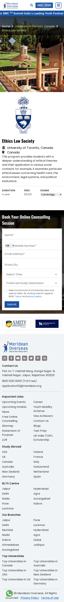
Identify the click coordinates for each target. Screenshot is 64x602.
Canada (7, 462)
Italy (36, 462)
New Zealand (10, 472)
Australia (8, 467)
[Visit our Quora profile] (44, 358)
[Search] (31, 5)
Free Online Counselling (9, 419)
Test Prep (40, 431)
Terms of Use (50, 598)
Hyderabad (40, 489)
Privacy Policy (29, 598)
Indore (37, 504)
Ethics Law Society (14, 30)
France (38, 457)
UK (4, 457)
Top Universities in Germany (45, 581)
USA (4, 452)
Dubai (37, 540)
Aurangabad (41, 499)
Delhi (5, 494)
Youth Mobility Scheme (42, 409)
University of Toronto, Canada (35, 26)
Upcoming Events (14, 402)
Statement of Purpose (11, 433)
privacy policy (34, 296)
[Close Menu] (58, 5)
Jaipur (6, 489)
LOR (4, 440)
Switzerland (41, 467)
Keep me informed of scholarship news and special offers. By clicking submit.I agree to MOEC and (31, 293)
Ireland (38, 452)
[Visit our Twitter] (31, 358)
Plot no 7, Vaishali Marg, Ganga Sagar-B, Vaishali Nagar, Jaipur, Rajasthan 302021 (28, 373)
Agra (36, 494)
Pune (5, 504)
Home (6, 26)
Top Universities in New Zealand (45, 572)
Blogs (37, 426)
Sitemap (7, 426)
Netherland (41, 472)
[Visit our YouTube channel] (17, 358)
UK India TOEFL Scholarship (43, 438)
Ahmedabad (10, 545)
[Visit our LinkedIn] (24, 358)
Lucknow (8, 508)
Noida (6, 499)
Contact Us (41, 421)
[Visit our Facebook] (11, 358)
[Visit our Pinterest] (37, 358)
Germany (8, 477)
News (5, 412)
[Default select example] (32, 274)
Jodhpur (39, 545)
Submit (12, 304)
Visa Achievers (43, 416)
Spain (37, 477)
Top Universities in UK (16, 579)
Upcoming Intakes (14, 407)
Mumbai (7, 530)
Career (38, 402)
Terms (18, 296)
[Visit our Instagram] (4, 358)
